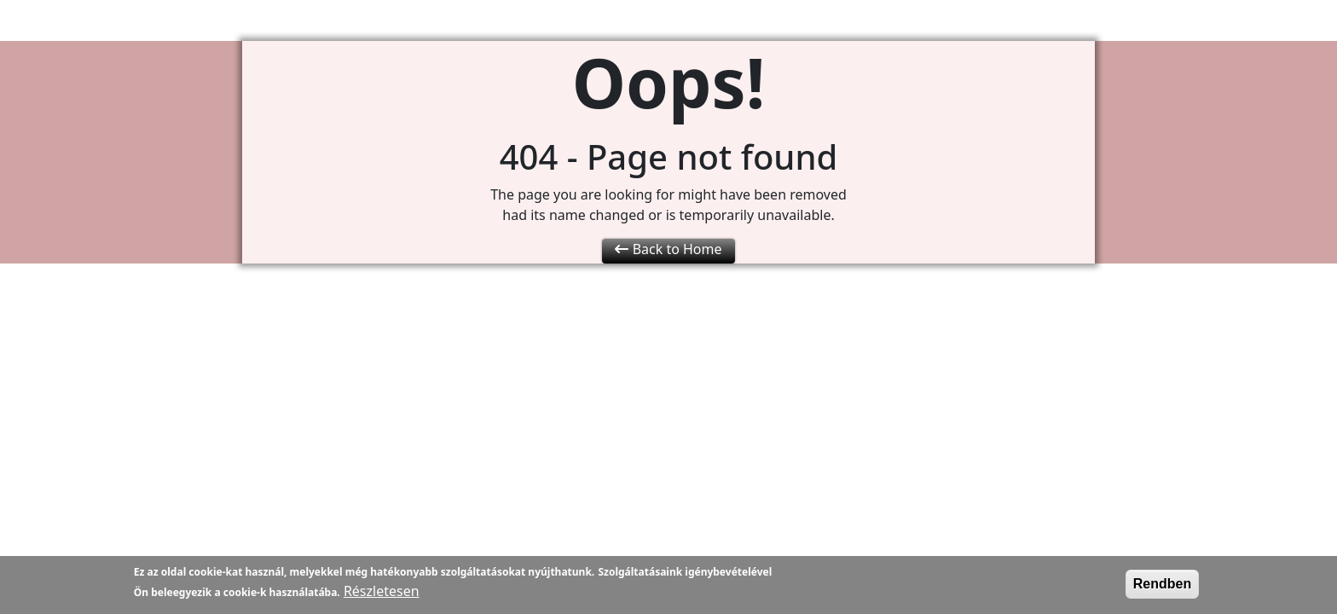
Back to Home (668, 249)
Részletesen (382, 593)
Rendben (1162, 586)
